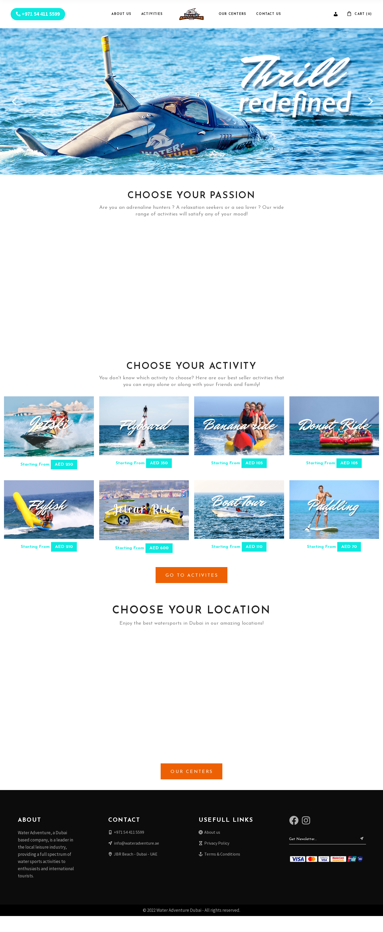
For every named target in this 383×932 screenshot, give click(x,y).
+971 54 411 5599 (41, 14)
